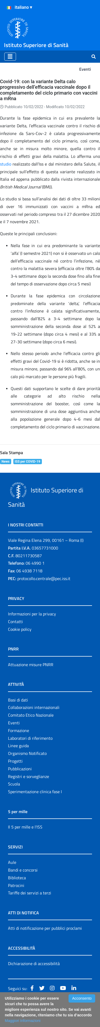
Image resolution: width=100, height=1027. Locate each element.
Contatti (15, 621)
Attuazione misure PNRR (30, 664)
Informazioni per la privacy (32, 614)
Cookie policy (19, 629)
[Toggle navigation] (10, 57)
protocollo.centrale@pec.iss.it (43, 578)
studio (5, 164)
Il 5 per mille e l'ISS (25, 827)
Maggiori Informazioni (23, 1020)
